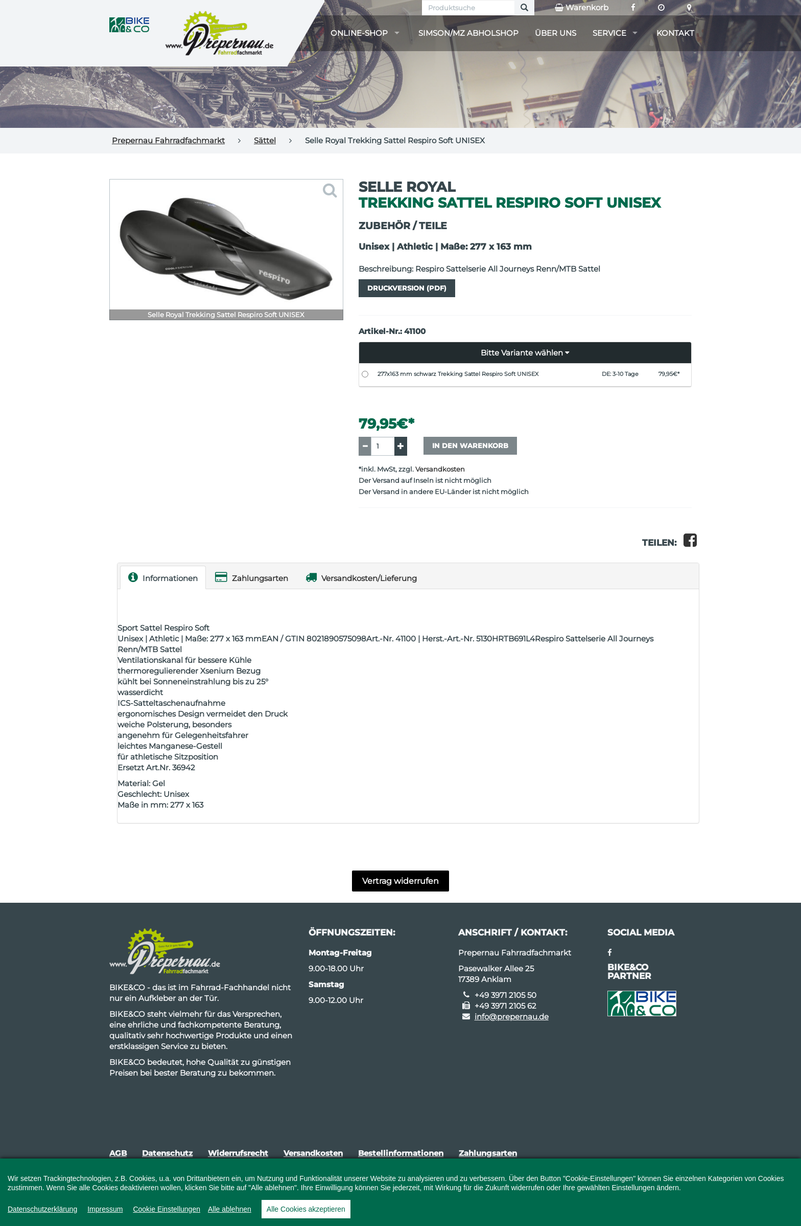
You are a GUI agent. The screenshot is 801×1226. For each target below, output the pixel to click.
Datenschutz (167, 1153)
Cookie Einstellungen (166, 1209)
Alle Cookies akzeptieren (306, 1209)
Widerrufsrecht (238, 1153)
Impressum (105, 1209)
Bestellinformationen (400, 1153)
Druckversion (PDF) (406, 288)
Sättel (265, 140)
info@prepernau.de (512, 1016)
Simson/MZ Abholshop (468, 33)
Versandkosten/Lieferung (361, 577)
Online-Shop (359, 33)
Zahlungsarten (251, 577)
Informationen (163, 577)
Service (609, 33)
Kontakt (675, 33)
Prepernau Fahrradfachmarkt (168, 140)
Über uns (555, 33)
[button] (525, 353)
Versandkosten (440, 469)
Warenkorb (581, 7)
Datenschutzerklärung (42, 1209)
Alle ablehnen (229, 1209)
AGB (118, 1153)
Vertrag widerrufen (400, 881)
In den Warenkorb (470, 445)
